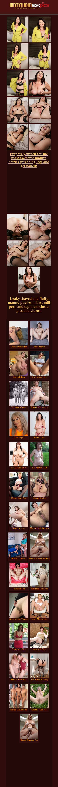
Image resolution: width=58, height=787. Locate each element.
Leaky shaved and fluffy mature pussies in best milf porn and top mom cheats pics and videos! (29, 304)
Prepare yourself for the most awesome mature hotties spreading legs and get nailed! (28, 160)
